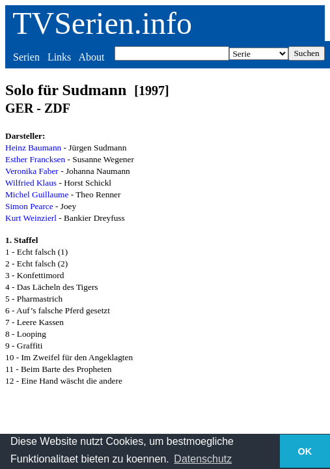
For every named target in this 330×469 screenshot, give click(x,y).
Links (59, 57)
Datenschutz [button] (203, 458)
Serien (26, 57)
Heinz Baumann (33, 147)
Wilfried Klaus (31, 183)
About (91, 57)
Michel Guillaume (36, 194)
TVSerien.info (102, 23)
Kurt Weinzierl (31, 218)
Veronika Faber (32, 171)
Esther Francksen (35, 159)
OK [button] (305, 451)
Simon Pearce (29, 206)
